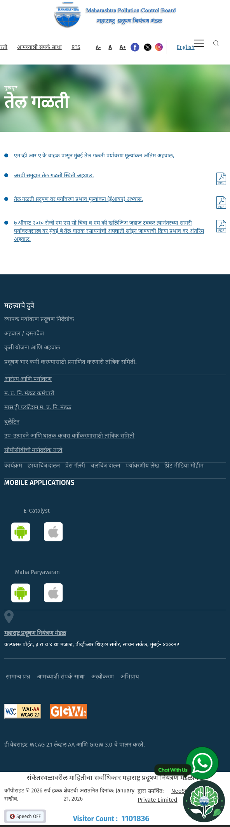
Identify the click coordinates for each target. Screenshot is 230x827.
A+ (123, 47)
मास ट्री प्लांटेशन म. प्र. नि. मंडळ (37, 407)
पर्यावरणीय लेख (142, 465)
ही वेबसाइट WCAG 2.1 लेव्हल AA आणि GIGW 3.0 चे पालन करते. (74, 744)
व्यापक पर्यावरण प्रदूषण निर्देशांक (39, 319)
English (186, 47)
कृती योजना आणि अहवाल (32, 347)
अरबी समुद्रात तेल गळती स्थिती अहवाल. (54, 175)
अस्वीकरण (102, 676)
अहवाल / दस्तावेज (24, 333)
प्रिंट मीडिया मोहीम (184, 465)
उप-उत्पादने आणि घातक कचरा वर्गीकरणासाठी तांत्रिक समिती (69, 435)
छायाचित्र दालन (44, 465)
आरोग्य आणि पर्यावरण (28, 378)
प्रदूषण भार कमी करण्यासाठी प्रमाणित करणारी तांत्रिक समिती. (70, 361)
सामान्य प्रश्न (18, 676)
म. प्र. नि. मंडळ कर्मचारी (29, 393)
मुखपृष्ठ (10, 87)
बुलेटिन (11, 421)
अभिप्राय (129, 676)
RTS (75, 47)
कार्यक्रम (13, 465)
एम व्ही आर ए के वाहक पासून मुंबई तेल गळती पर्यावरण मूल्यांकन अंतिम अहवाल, (94, 155)
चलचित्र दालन (105, 465)
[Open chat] (204, 801)
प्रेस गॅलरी (75, 465)
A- (98, 47)
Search (216, 43)
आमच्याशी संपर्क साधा (39, 47)
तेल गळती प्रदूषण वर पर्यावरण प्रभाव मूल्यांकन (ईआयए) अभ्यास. (78, 199)
